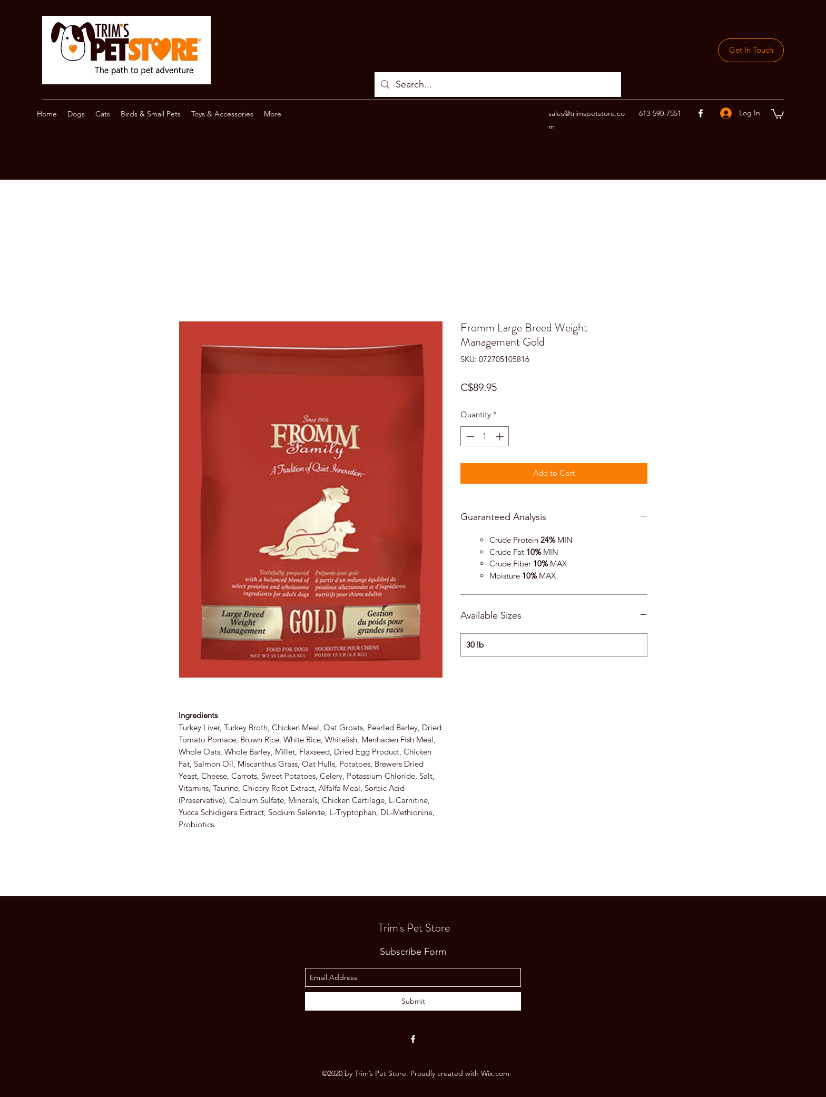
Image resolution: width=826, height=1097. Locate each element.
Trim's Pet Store (414, 927)
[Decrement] (469, 436)
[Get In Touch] (751, 50)
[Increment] (501, 436)
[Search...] (497, 84)
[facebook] (700, 113)
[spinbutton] (485, 436)
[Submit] (413, 1001)
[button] (777, 113)
